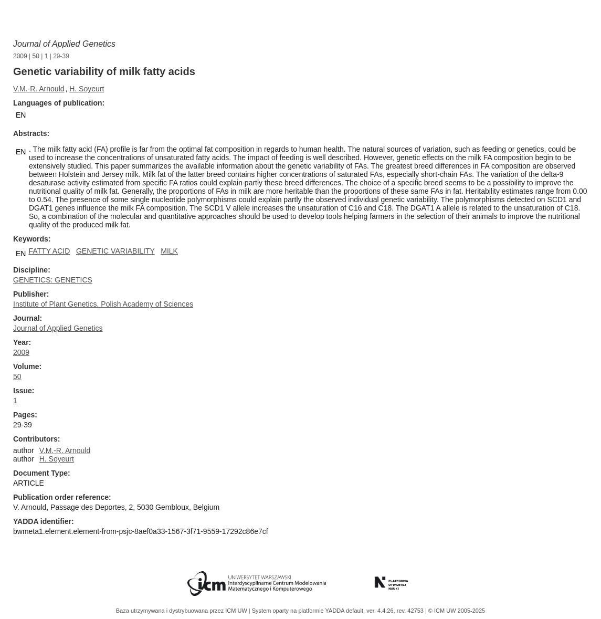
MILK (169, 251)
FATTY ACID (49, 251)
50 (36, 56)
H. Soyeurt (86, 89)
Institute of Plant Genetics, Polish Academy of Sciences (103, 304)
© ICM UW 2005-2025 (456, 610)
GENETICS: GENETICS (52, 280)
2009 (20, 56)
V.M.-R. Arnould (39, 89)
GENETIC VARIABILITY (115, 251)
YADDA (335, 610)
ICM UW (237, 610)
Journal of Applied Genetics (64, 43)
